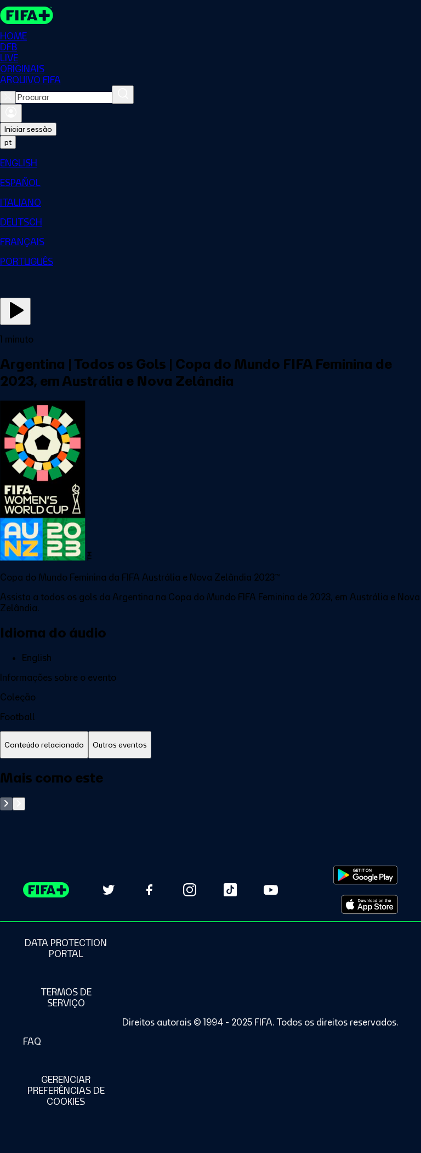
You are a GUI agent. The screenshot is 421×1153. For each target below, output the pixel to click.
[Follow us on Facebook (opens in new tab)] (149, 890)
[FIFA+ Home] (26, 15)
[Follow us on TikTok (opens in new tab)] (230, 890)
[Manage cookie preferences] (66, 1090)
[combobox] (64, 97)
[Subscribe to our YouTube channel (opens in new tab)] (271, 890)
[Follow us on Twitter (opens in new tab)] (108, 890)
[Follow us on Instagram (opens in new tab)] (190, 890)
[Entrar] (11, 113)
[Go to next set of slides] (19, 803)
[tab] (44, 745)
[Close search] (8, 97)
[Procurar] (123, 94)
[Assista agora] (15, 311)
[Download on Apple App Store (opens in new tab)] (369, 905)
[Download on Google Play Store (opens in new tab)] (365, 875)
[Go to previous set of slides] (6, 803)
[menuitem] (210, 163)
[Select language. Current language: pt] (8, 142)
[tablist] (210, 745)
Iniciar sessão (28, 129)
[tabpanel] (210, 789)
